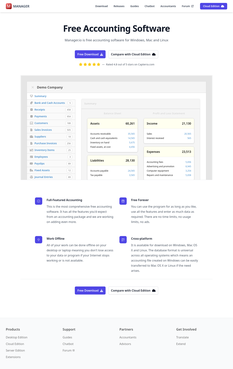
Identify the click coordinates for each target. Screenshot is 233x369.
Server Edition (15, 350)
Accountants (168, 6)
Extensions (13, 357)
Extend (181, 344)
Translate (182, 337)
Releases (119, 6)
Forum (188, 6)
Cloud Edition (213, 6)
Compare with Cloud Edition (133, 54)
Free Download (90, 54)
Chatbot (150, 6)
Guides (134, 6)
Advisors (125, 344)
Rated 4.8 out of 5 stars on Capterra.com (130, 64)
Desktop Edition (16, 337)
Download (101, 6)
